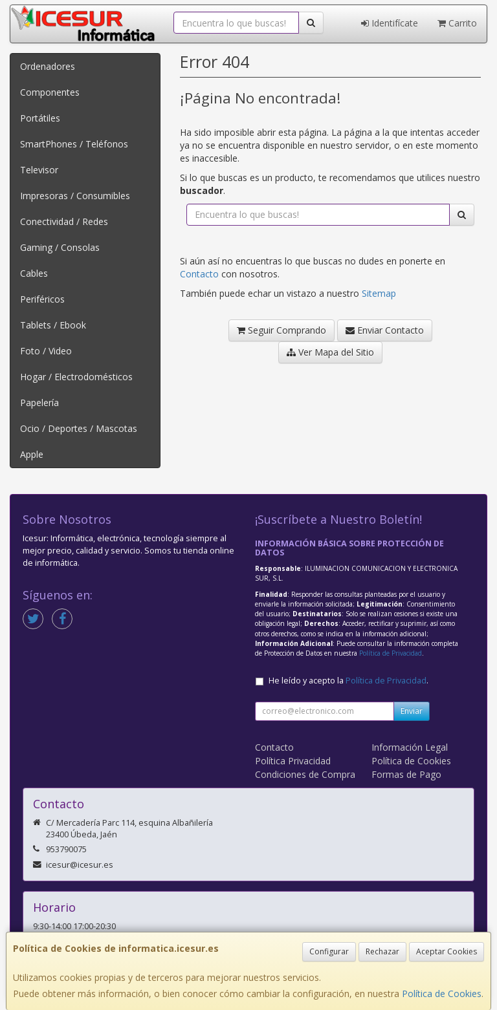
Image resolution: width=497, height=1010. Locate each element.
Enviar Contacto (385, 330)
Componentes (50, 92)
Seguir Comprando (281, 330)
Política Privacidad (293, 761)
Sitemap (379, 293)
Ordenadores (47, 66)
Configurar (329, 951)
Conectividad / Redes (64, 221)
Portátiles (40, 118)
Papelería (39, 402)
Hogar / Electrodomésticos (76, 377)
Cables (34, 273)
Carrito (457, 23)
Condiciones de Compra (305, 774)
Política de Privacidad (390, 653)
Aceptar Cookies (446, 951)
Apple (31, 454)
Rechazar (382, 951)
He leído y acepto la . (348, 680)
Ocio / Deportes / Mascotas (78, 428)
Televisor (39, 170)
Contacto (199, 274)
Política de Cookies (441, 993)
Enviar (412, 710)
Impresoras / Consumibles (75, 195)
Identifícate (389, 23)
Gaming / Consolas (60, 247)
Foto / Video (46, 351)
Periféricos (42, 299)
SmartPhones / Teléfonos (74, 144)
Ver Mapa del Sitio (330, 352)
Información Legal (409, 747)
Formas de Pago (406, 774)
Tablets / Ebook (53, 325)
